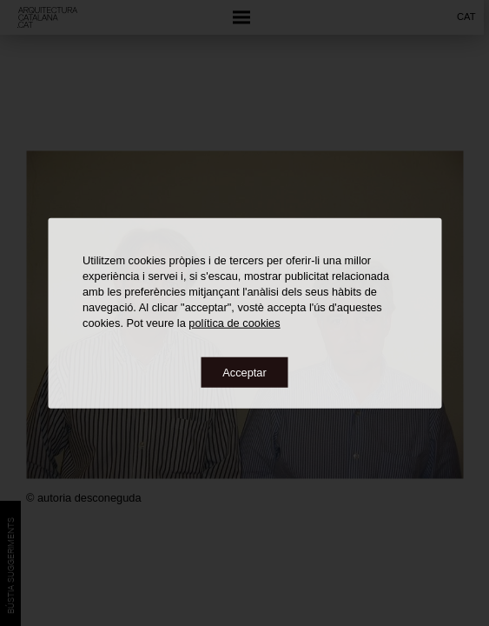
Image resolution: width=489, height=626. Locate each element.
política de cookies (234, 322)
